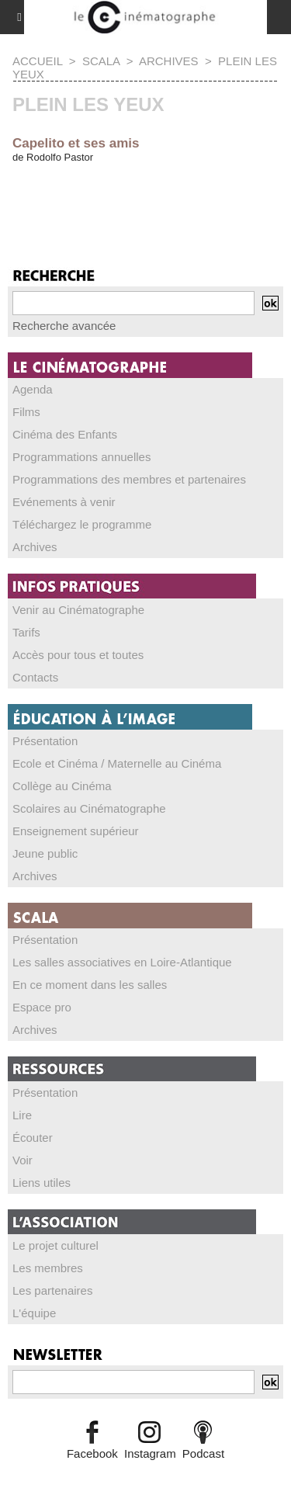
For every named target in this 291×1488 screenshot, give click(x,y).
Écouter (32, 1137)
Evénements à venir (64, 501)
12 (162, 195)
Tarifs (26, 632)
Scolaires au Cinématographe (89, 808)
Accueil (37, 61)
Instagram (150, 1453)
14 (216, 195)
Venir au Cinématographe (78, 609)
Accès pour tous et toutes (78, 654)
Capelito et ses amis (75, 143)
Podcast (203, 1453)
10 (108, 195)
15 (244, 195)
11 (135, 195)
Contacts (35, 677)
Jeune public (45, 853)
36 (47, 212)
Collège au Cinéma (62, 786)
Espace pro (41, 1007)
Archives (169, 61)
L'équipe (34, 1313)
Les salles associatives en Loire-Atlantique (122, 962)
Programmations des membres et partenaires (129, 479)
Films (26, 411)
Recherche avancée (64, 325)
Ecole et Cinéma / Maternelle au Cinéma (116, 763)
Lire (22, 1115)
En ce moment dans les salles (89, 984)
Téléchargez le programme (81, 524)
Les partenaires (52, 1290)
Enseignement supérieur (75, 831)
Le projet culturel (55, 1245)
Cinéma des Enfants (64, 434)
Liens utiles (41, 1182)
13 (189, 195)
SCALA (101, 61)
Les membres (47, 1268)
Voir (22, 1160)
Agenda (32, 389)
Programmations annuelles (81, 456)
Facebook (92, 1453)
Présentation (45, 740)
